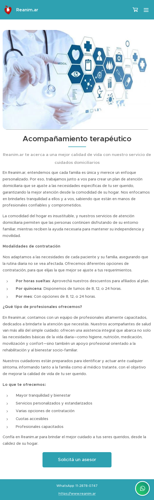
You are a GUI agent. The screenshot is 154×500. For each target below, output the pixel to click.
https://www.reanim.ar (77, 493)
